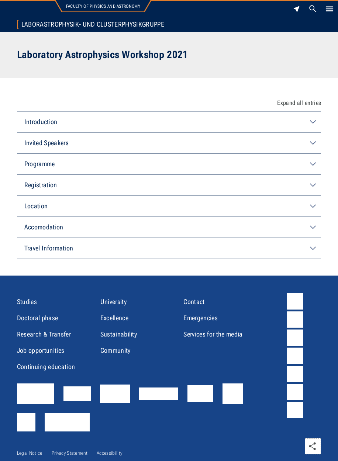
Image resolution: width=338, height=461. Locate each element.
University (113, 301)
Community (115, 350)
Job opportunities (40, 350)
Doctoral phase (37, 318)
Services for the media (212, 334)
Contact (193, 301)
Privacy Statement (69, 453)
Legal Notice (29, 453)
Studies (27, 301)
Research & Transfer (44, 334)
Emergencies (200, 318)
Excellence (114, 318)
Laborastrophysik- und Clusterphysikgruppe (92, 24)
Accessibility (109, 453)
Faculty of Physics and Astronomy (103, 6)
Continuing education (46, 366)
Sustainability (118, 334)
